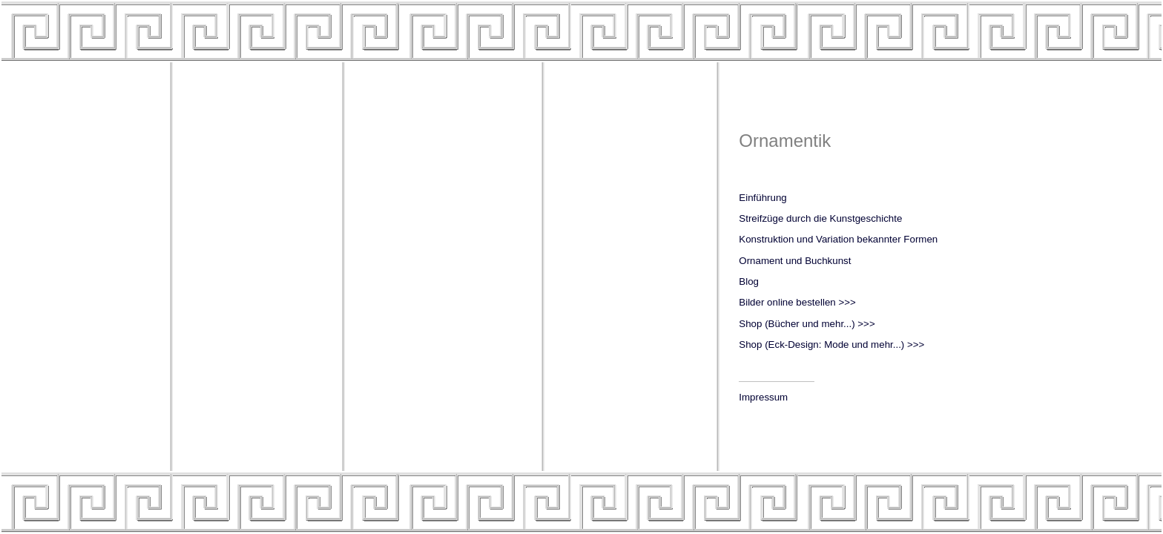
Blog (749, 281)
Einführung (762, 197)
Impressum (763, 397)
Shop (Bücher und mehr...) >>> (806, 323)
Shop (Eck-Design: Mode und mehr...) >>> (831, 344)
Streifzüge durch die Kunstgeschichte (820, 218)
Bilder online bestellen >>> (797, 302)
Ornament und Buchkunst (795, 260)
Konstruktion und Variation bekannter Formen (838, 239)
